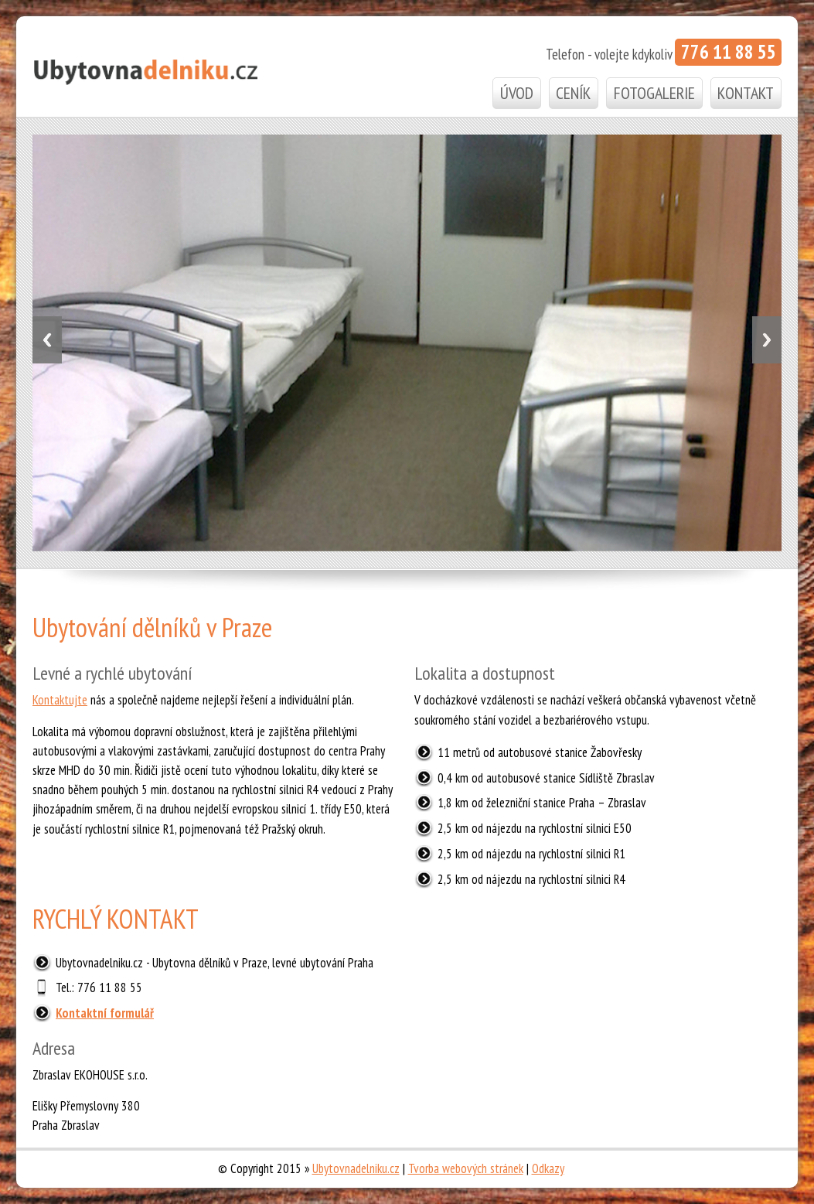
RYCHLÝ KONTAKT (115, 917)
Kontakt (745, 93)
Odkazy (548, 1168)
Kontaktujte (59, 699)
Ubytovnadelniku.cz (356, 1168)
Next (767, 339)
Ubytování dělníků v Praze (152, 625)
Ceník (573, 93)
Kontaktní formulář (105, 1013)
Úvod (516, 93)
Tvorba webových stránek (465, 1168)
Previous (47, 339)
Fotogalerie (654, 93)
